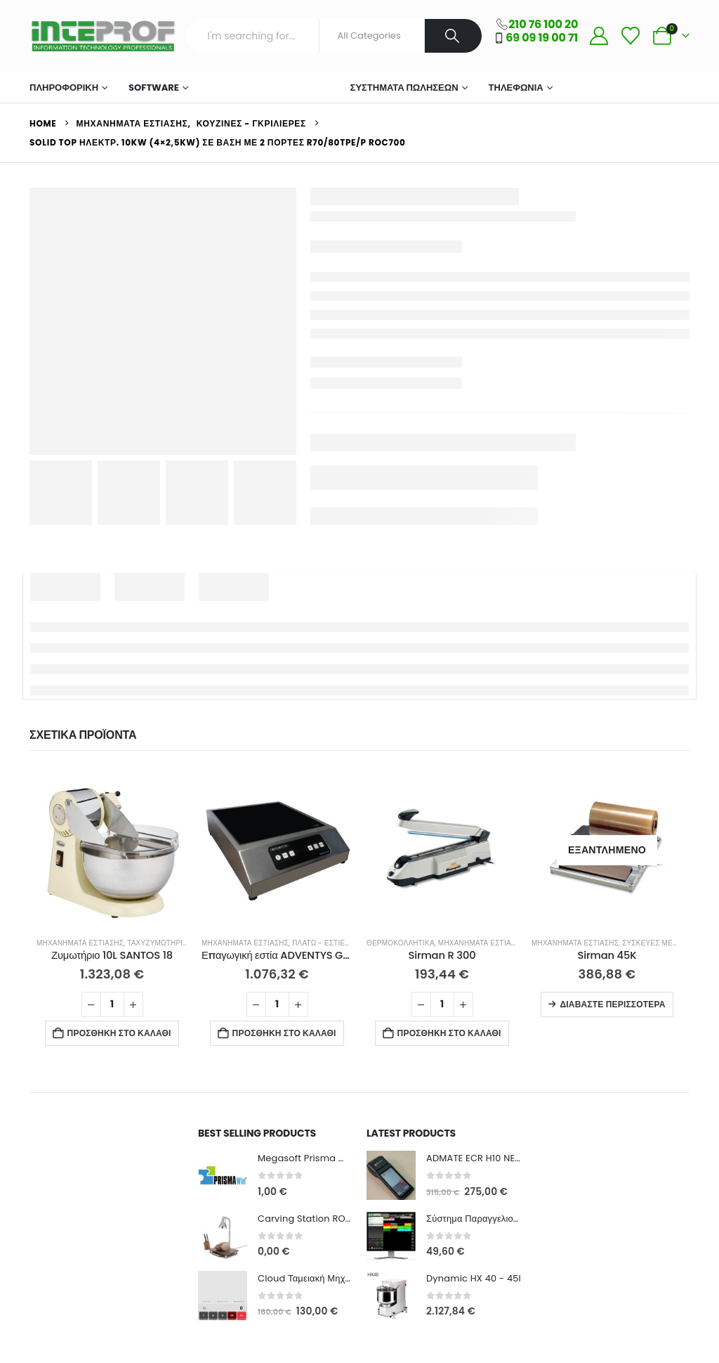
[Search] (453, 36)
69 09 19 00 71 (542, 38)
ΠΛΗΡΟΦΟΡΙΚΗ (63, 87)
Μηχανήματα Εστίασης (264, 87)
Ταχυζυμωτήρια (157, 943)
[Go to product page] (112, 850)
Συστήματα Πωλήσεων (404, 87)
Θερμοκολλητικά (401, 943)
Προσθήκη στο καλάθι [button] (119, 1033)
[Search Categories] (372, 36)
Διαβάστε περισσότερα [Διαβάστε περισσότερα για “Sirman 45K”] (612, 1004)
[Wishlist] (630, 36)
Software (153, 87)
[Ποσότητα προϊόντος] (112, 1004)
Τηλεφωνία (516, 87)
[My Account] (598, 36)
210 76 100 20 (543, 24)
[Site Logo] (102, 35)
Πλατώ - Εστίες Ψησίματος (343, 943)
